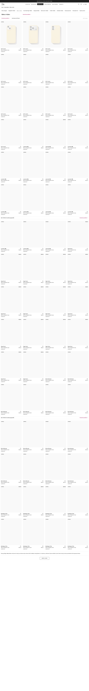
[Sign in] (78, 4)
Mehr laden (44, 558)
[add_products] (20, 49)
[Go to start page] (2, 4)
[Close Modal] (30, 17)
